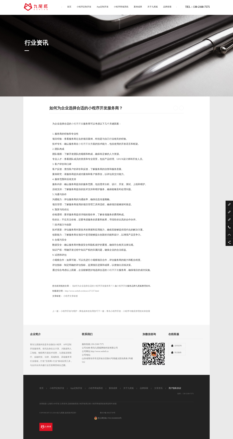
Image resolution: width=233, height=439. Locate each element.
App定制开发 (102, 7)
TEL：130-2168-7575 (197, 7)
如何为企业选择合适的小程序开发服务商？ (93, 286)
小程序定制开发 (84, 7)
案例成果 (138, 7)
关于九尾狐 (152, 7)
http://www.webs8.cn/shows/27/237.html (82, 291)
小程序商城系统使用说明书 (102, 404)
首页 (69, 7)
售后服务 (178, 352)
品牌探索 (167, 7)
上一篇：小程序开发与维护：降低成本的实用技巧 (75, 311)
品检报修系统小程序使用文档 (79, 404)
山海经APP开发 (53, 404)
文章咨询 (63, 404)
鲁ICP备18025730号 (107, 413)
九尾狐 (61, 413)
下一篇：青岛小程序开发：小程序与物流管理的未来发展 (124, 311)
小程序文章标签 (70, 296)
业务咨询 (178, 346)
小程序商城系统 (121, 7)
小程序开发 (77, 123)
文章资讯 (158, 388)
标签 (115, 404)
